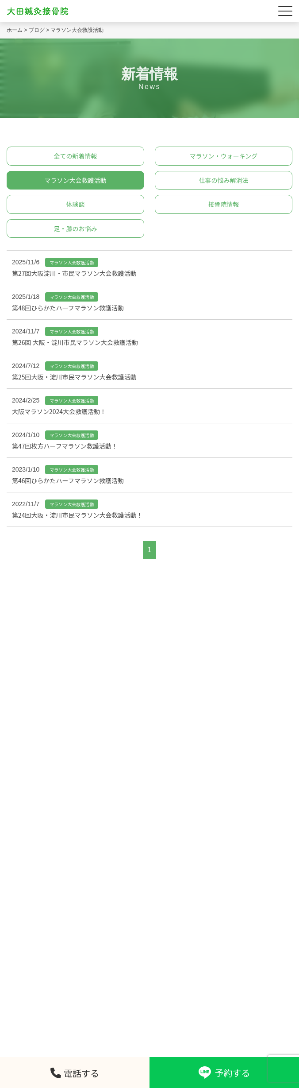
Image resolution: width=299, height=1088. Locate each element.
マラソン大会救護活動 (76, 180)
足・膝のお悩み (75, 228)
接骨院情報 (223, 204)
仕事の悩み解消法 (224, 180)
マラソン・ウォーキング (224, 155)
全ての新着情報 (75, 155)
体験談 (75, 204)
